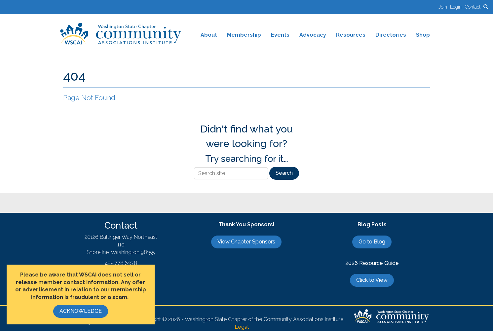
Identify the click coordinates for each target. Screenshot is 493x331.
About (209, 35)
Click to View (372, 280)
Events (280, 35)
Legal (242, 327)
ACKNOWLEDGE (80, 311)
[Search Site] (485, 7)
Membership (244, 35)
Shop (423, 35)
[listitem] (444, 7)
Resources (350, 35)
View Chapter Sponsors (246, 242)
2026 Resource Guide (372, 263)
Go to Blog (372, 242)
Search (284, 173)
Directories (390, 35)
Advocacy (312, 35)
